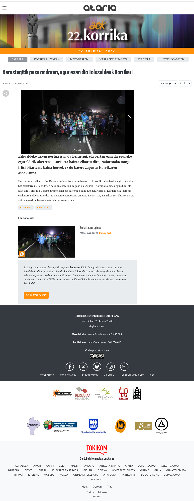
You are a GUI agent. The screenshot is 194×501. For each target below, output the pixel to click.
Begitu (29, 470)
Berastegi (44, 207)
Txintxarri (128, 474)
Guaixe (144, 470)
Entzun (166, 83)
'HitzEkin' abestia (173, 59)
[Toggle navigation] (4, 8)
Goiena (102, 470)
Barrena (13, 470)
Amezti (75, 465)
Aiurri (50, 465)
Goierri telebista (123, 470)
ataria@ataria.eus (97, 334)
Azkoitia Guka (170, 465)
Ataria (129, 465)
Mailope (49, 474)
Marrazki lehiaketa (113, 59)
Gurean (97, 486)
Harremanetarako (132, 375)
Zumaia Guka (172, 474)
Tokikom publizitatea (97, 492)
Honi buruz (47, 375)
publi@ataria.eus (97, 342)
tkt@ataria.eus (97, 326)
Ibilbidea (144, 59)
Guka (157, 470)
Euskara (25, 207)
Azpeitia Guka (147, 465)
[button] (129, 118)
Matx (85, 486)
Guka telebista (176, 470)
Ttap (109, 486)
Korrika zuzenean (46, 59)
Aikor (37, 465)
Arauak (109, 375)
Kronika (33, 474)
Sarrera (17, 59)
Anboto (89, 465)
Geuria (88, 470)
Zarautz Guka (150, 474)
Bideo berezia (79, 59)
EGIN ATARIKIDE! (36, 295)
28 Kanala (97, 479)
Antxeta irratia (109, 465)
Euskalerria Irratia (65, 470)
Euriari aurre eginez (90, 228)
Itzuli (182, 83)
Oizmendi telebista (85, 474)
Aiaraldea (21, 465)
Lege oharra (68, 375)
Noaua (64, 474)
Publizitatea (90, 375)
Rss (152, 375)
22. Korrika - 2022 (97, 51)
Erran (43, 470)
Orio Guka (109, 474)
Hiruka (18, 474)
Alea (62, 465)
